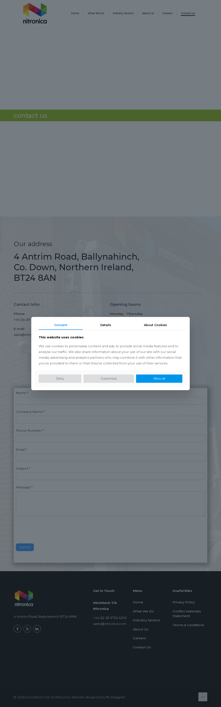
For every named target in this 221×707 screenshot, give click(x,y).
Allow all (159, 378)
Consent (60, 325)
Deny (60, 378)
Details (105, 325)
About (155, 325)
